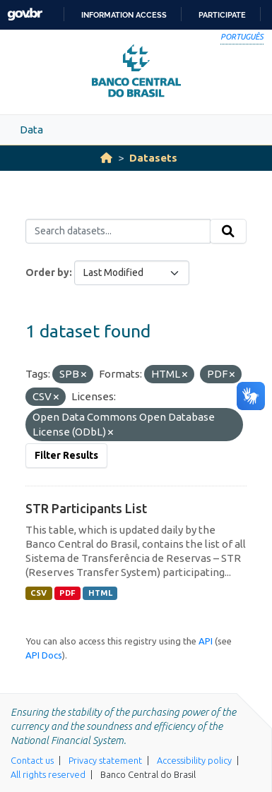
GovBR (24, 14)
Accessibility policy (194, 760)
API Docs (43, 655)
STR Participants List (86, 508)
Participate (222, 15)
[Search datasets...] (118, 231)
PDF (67, 593)
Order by (47, 272)
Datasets (153, 158)
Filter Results (66, 455)
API (206, 641)
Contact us (32, 760)
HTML (100, 593)
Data (31, 130)
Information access (124, 15)
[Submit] (228, 231)
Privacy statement (105, 760)
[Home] (106, 158)
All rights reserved (48, 774)
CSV (38, 593)
